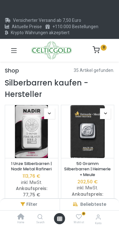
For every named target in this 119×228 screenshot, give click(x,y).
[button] (93, 204)
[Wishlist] (78, 217)
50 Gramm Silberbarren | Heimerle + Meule (87, 169)
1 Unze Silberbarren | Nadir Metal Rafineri (31, 166)
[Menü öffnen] (59, 219)
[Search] (40, 217)
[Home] (20, 217)
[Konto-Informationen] (98, 217)
